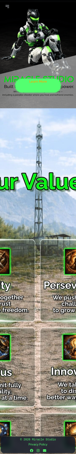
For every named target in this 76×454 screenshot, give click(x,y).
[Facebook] (31, 450)
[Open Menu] (7, 6)
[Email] (44, 450)
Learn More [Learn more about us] (38, 81)
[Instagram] (38, 450)
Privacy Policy (38, 444)
